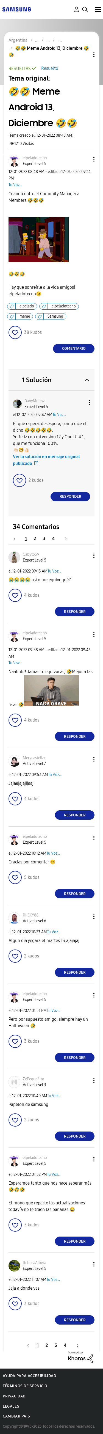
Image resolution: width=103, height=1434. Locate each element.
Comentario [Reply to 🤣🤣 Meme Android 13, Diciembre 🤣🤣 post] (74, 348)
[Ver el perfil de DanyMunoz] (34, 401)
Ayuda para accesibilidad (29, 1376)
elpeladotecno (64, 306)
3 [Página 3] (44, 538)
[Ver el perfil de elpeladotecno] (35, 158)
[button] (85, 159)
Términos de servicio (25, 1386)
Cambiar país (16, 1416)
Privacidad (14, 1396)
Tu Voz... (15, 185)
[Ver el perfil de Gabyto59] (31, 554)
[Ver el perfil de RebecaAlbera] (34, 1262)
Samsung (55, 316)
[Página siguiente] (64, 538)
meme (25, 316)
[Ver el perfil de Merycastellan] (34, 758)
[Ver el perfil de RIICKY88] (30, 915)
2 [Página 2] (35, 538)
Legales (11, 1406)
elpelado (27, 306)
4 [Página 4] (53, 538)
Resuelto (49, 68)
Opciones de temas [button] (84, 54)
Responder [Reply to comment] (70, 496)
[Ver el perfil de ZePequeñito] (33, 1079)
